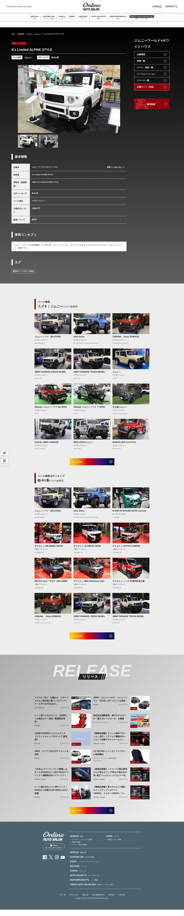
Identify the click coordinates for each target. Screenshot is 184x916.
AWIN (95, 709)
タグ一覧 (62, 901)
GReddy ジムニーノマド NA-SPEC (50, 407)
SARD (37, 801)
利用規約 (111, 901)
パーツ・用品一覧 (145, 67)
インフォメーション (146, 74)
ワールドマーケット (101, 727)
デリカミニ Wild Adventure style (88, 583)
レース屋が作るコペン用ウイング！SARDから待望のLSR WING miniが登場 (51, 794)
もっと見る (80, 462)
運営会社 (85, 901)
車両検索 (21, 34)
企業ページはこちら (114, 167)
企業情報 (141, 54)
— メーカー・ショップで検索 (81, 846)
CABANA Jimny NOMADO (125, 337)
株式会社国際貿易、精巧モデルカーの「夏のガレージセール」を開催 (109, 721)
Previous (22, 99)
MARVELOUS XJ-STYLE (124, 442)
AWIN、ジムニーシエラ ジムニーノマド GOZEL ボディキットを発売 (110, 703)
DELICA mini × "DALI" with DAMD (50, 583)
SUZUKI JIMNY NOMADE (46, 442)
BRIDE (37, 730)
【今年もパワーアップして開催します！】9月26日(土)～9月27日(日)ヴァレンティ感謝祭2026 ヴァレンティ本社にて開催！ (51, 776)
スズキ (29, 34)
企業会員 (121, 901)
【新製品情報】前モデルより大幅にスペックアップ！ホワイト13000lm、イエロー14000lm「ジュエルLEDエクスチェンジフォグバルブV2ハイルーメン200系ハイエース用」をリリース (109, 794)
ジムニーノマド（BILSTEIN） (48, 337)
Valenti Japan (99, 748)
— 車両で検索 (75, 848)
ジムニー (37, 34)
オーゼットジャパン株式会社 (105, 762)
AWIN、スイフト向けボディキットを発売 (51, 757)
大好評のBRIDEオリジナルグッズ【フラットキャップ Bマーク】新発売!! (50, 740)
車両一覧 (141, 61)
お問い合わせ (74, 901)
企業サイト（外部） (146, 87)
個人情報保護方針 (98, 901)
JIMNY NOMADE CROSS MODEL (50, 372)
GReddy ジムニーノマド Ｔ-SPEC (89, 407)
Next (116, 99)
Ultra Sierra (78, 337)
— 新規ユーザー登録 (113, 846)
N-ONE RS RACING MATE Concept (129, 513)
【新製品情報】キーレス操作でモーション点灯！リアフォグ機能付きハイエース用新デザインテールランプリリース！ (109, 740)
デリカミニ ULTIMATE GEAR (87, 548)
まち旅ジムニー (119, 407)
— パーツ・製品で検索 (78, 851)
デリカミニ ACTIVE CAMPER (126, 548)
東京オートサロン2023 (23, 271)
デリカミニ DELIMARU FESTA (48, 548)
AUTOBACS (39, 712)
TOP (13, 34)
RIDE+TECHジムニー (83, 442)
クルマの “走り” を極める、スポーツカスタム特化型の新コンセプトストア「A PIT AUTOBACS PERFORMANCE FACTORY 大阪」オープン (51, 705)
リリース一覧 (143, 80)
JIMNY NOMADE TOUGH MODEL (89, 372)
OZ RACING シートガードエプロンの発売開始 (109, 757)
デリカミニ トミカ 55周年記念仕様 (128, 583)
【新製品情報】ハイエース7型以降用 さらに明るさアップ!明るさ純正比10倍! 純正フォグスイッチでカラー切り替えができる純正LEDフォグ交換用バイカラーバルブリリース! (110, 776)
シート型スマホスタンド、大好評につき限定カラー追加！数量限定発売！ (50, 723)
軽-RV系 (55, 57)
